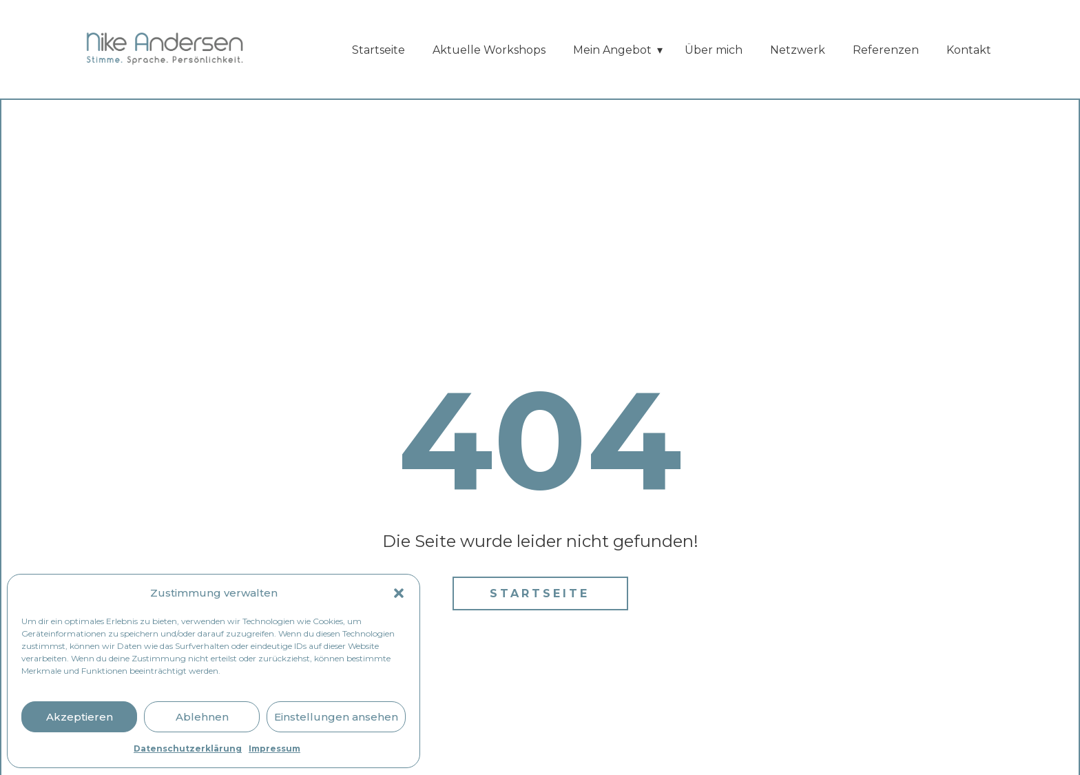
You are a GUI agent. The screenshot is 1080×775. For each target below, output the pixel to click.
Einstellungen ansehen (336, 716)
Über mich (713, 49)
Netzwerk (797, 49)
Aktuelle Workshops (489, 49)
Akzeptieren (79, 716)
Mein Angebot (612, 49)
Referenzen (886, 49)
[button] (399, 593)
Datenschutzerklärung (188, 748)
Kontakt (968, 49)
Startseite (378, 49)
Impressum (274, 748)
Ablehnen (202, 716)
